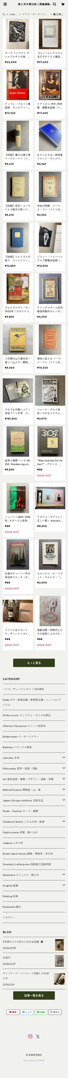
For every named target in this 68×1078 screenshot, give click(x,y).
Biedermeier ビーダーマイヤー (21, 736)
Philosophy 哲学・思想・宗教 (20, 768)
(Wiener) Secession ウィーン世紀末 (24, 726)
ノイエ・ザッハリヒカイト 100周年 (23, 689)
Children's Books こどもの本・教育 (24, 821)
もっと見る (34, 663)
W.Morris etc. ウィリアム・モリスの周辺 (27, 715)
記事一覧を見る (34, 995)
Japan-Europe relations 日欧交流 (23, 800)
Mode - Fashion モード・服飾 (20, 811)
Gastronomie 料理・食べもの (20, 832)
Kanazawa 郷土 (12, 906)
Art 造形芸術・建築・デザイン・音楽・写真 (28, 779)
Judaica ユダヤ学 (13, 843)
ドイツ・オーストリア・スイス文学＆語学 (35, 14)
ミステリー (9, 917)
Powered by (34, 1060)
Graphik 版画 (10, 885)
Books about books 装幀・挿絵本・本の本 (28, 853)
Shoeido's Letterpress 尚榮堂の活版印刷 (27, 864)
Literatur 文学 (14, 14)
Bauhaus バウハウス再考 (17, 747)
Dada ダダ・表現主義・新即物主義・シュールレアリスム (32, 702)
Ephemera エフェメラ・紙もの (21, 875)
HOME (4, 14)
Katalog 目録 (10, 896)
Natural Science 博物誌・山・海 (21, 789)
